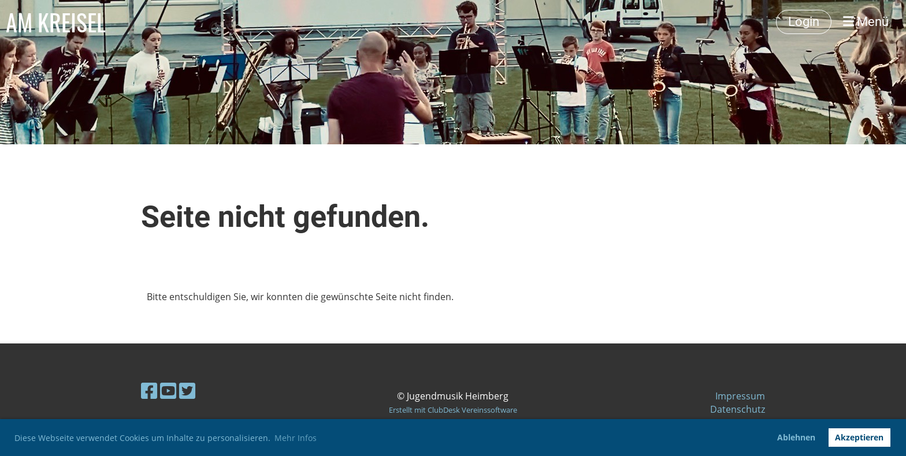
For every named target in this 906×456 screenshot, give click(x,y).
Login (803, 21)
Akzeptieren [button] (859, 437)
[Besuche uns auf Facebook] (149, 390)
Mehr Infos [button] (295, 437)
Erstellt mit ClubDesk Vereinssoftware (453, 410)
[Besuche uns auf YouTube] (168, 390)
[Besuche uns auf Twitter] (187, 390)
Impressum (740, 396)
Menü (866, 21)
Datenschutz (737, 409)
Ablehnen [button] (796, 437)
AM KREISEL (56, 22)
